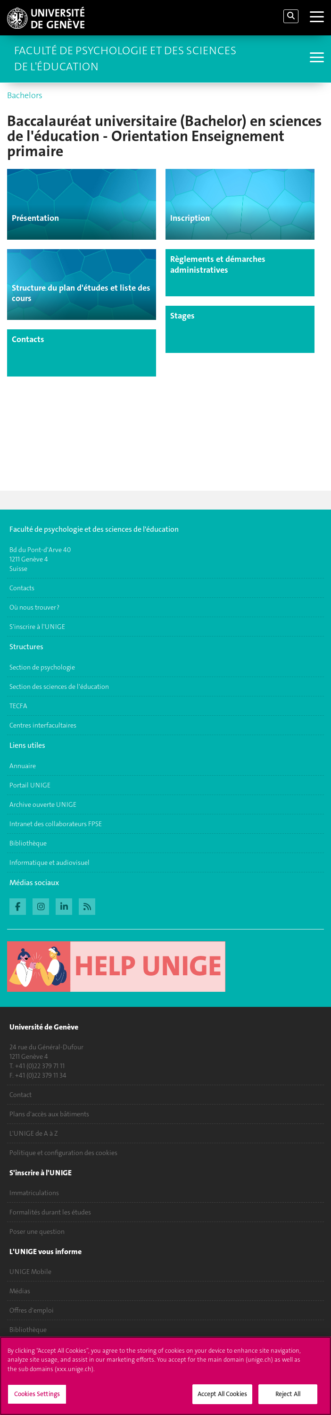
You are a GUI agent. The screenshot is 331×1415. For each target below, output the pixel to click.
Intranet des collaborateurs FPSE (55, 824)
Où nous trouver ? (34, 607)
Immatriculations (34, 1193)
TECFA (18, 706)
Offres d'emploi (31, 1310)
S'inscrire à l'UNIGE (37, 626)
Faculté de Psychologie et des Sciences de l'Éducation (125, 58)
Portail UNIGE (29, 785)
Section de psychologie (42, 667)
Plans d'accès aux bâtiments (49, 1114)
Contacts (21, 588)
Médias (19, 1291)
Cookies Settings (37, 1400)
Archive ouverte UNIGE (42, 804)
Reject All (287, 1400)
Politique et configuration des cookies (63, 1153)
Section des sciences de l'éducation (59, 686)
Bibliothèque (28, 843)
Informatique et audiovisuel (49, 862)
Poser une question (37, 1232)
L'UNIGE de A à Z (33, 1134)
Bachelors (24, 95)
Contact (20, 1095)
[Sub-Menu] (315, 58)
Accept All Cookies (222, 1400)
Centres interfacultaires (42, 725)
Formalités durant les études (50, 1212)
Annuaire (22, 766)
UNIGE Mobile (30, 1272)
